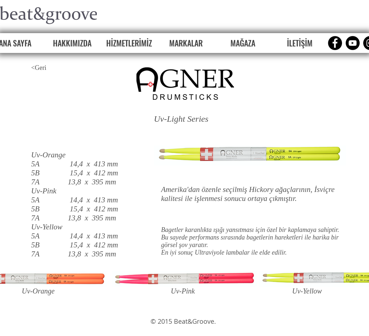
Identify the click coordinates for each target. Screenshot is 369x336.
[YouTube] (353, 43)
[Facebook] (335, 43)
